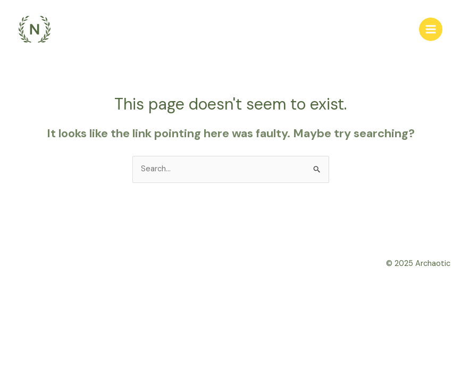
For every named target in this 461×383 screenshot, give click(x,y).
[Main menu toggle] (430, 29)
